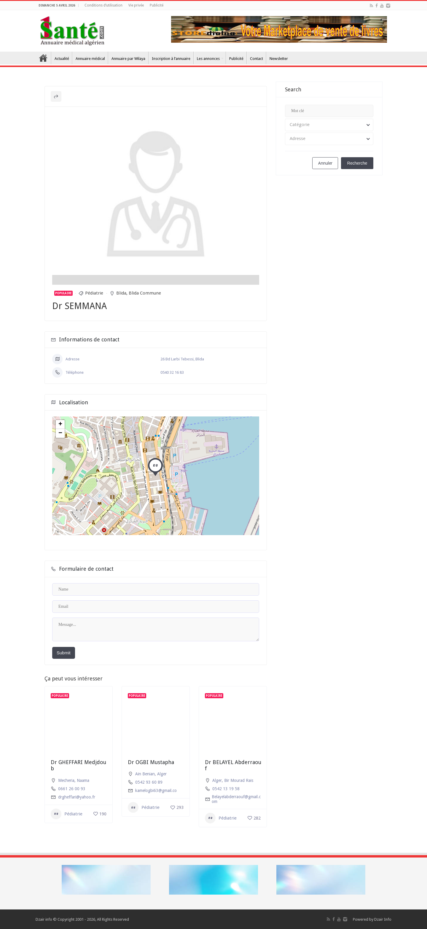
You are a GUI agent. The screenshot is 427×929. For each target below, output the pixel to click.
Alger (162, 773)
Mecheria (66, 780)
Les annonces (208, 58)
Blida (121, 293)
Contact (256, 58)
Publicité (156, 5)
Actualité (62, 58)
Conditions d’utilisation (103, 5)
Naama (83, 780)
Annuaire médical (90, 58)
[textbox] (329, 125)
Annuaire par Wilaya (128, 58)
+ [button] (60, 424)
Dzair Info (382, 919)
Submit (64, 652)
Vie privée (136, 5)
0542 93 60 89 (148, 782)
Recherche (357, 163)
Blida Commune (145, 293)
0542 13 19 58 (226, 788)
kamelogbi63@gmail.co (156, 790)
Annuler (325, 163)
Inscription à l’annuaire (171, 58)
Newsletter (279, 58)
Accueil (43, 58)
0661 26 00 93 (71, 788)
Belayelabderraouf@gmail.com (236, 799)
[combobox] (329, 125)
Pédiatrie (94, 293)
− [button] (60, 433)
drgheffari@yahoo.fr (76, 797)
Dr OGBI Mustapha (151, 762)
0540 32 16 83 (172, 372)
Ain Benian (145, 773)
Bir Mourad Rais (238, 780)
